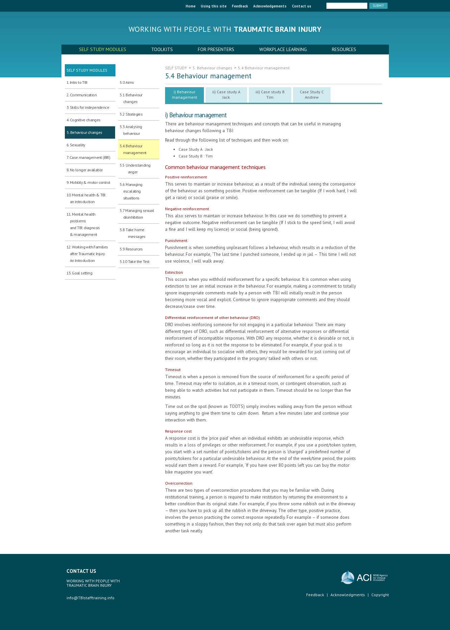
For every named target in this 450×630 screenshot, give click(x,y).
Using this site (214, 6)
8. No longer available (85, 169)
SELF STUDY (176, 67)
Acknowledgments (347, 594)
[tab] (184, 95)
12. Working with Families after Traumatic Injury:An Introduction (87, 253)
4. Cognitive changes (84, 119)
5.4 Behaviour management (133, 149)
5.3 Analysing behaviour (131, 130)
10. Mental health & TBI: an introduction (86, 198)
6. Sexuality (76, 144)
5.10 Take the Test (135, 261)
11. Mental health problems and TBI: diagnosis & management (83, 224)
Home (190, 6)
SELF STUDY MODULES (102, 49)
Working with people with (225, 29)
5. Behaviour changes (84, 132)
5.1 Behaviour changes (131, 98)
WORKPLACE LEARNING (283, 49)
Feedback (240, 6)
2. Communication (82, 94)
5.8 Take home (132, 233)
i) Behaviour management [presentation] (184, 94)
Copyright (380, 594)
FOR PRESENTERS (216, 49)
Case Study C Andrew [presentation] (312, 94)
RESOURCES (344, 49)
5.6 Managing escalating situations (131, 191)
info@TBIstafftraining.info (90, 597)
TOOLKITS (162, 49)
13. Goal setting (79, 272)
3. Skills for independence (88, 107)
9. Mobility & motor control (88, 182)
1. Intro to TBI (77, 82)
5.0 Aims (127, 82)
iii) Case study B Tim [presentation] (270, 94)
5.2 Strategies (131, 114)
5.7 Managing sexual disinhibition (137, 214)
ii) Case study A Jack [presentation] (226, 94)
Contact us (301, 6)
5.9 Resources (131, 248)
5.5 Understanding (135, 169)
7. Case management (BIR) (88, 157)
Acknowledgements (270, 6)
